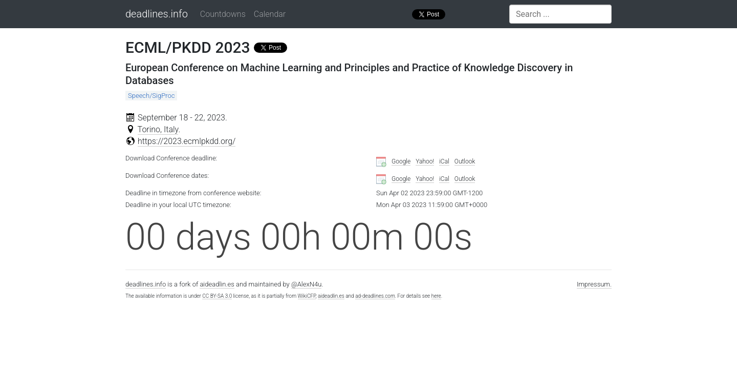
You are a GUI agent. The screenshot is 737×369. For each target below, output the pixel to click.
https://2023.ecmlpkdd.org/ (187, 141)
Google (401, 161)
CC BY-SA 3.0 (217, 296)
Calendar (270, 14)
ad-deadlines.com (375, 296)
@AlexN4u (306, 284)
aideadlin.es (217, 284)
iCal (444, 161)
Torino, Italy (158, 129)
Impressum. (594, 284)
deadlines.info (156, 14)
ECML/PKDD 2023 (187, 47)
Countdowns (223, 14)
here (436, 296)
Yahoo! (425, 161)
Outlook (464, 161)
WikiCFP (307, 296)
